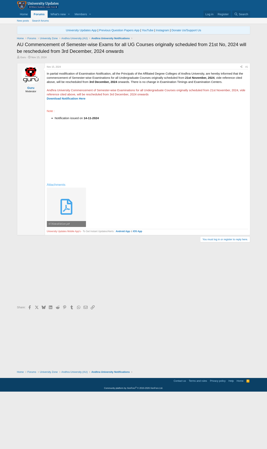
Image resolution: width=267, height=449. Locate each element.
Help (231, 436)
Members (81, 14)
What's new (58, 14)
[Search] (241, 14)
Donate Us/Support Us (186, 30)
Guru (23, 57)
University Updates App (81, 30)
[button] (69, 14)
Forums (39, 14)
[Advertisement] (133, 89)
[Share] (241, 122)
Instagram (162, 30)
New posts (23, 20)
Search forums (40, 20)
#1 (246, 122)
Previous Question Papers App (119, 30)
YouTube (148, 30)
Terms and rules (198, 436)
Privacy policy (217, 436)
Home (24, 14)
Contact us (180, 436)
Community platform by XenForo (133, 443)
